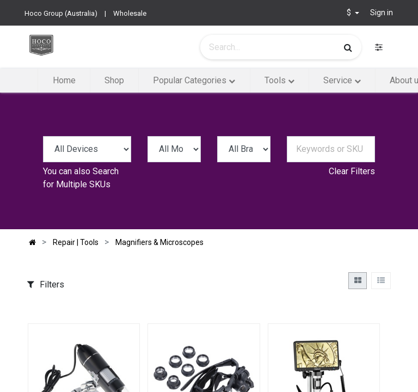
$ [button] (350, 12)
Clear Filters (352, 171)
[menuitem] (63, 80)
